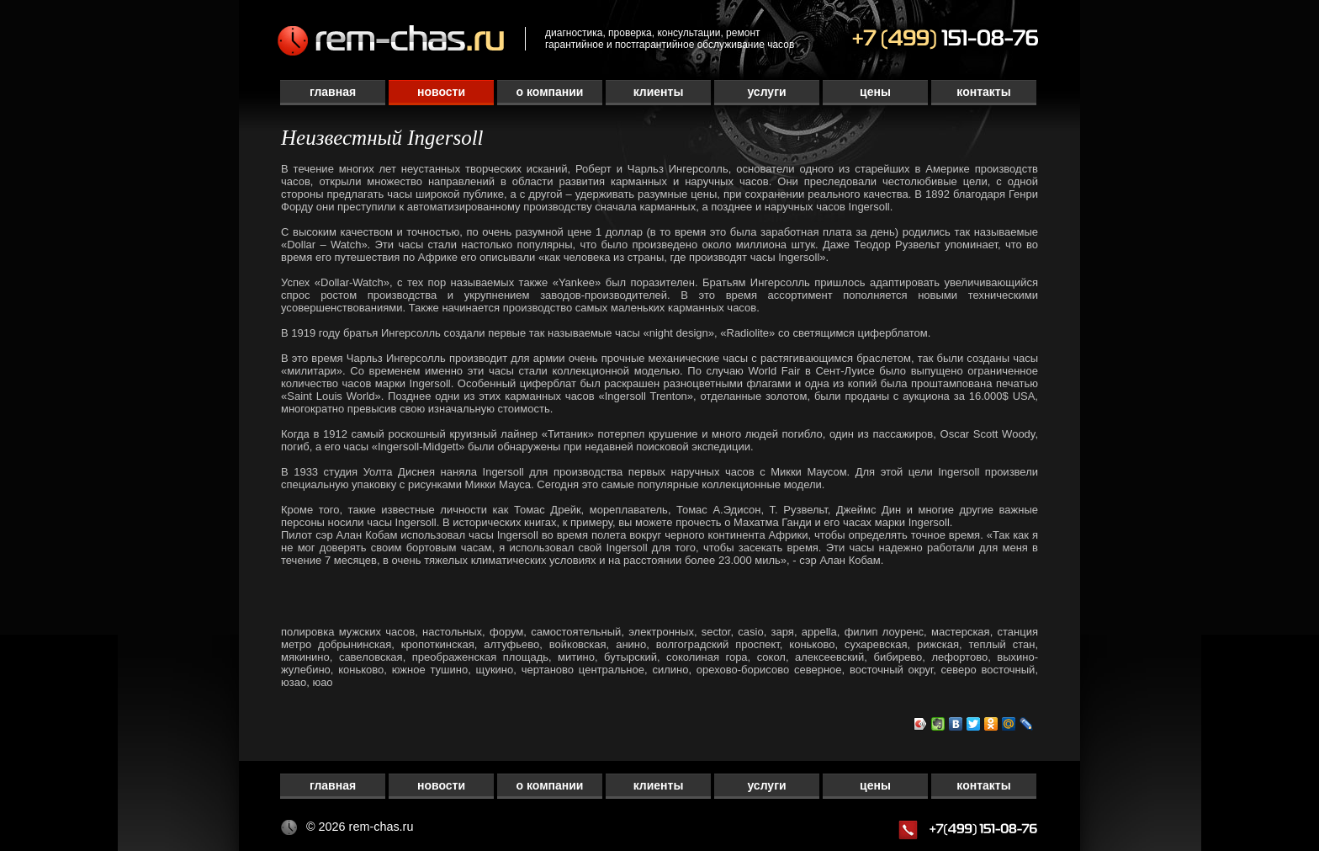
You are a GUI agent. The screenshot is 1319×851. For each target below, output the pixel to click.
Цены (875, 91)
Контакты (983, 91)
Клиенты (658, 91)
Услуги (766, 91)
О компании (550, 91)
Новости (441, 91)
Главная (333, 91)
